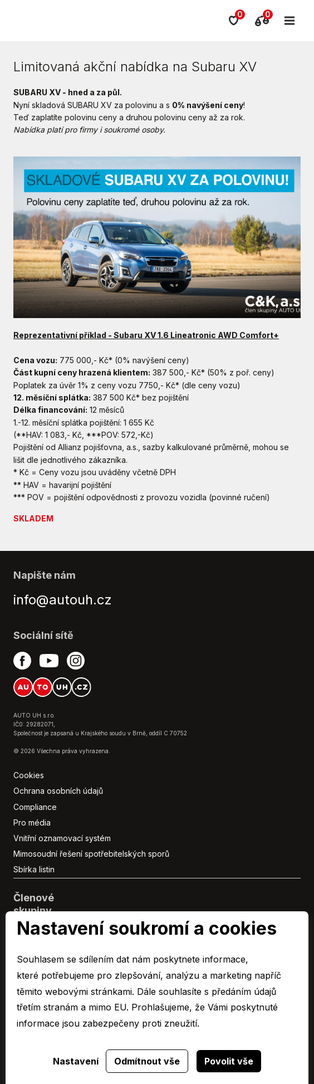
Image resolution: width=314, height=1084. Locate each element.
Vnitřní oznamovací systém (62, 838)
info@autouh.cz (62, 600)
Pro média (32, 822)
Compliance (35, 807)
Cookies (28, 775)
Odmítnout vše (147, 1061)
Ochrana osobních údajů (58, 790)
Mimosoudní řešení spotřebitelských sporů (91, 853)
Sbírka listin (34, 869)
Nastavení (76, 1061)
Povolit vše (228, 1061)
